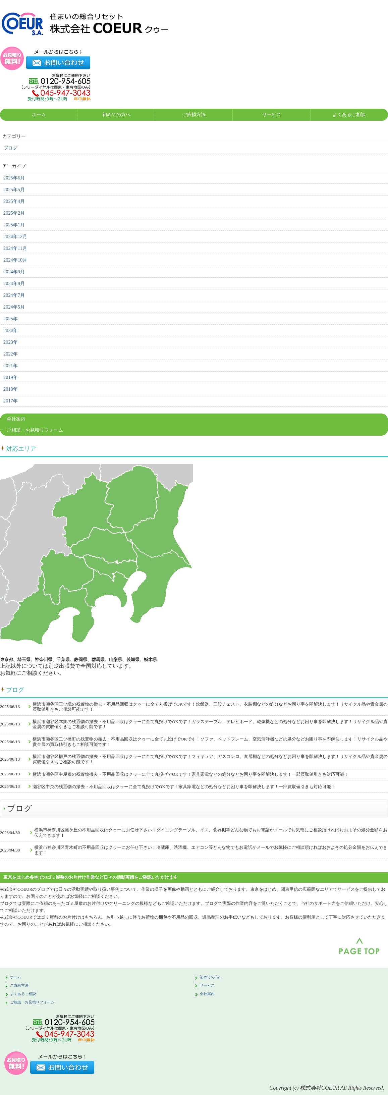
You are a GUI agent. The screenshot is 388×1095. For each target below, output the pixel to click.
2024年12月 (15, 236)
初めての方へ (116, 114)
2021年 (10, 365)
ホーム (39, 114)
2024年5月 (14, 307)
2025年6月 (14, 177)
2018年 (10, 389)
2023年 (10, 342)
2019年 (10, 377)
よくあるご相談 (349, 114)
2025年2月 (14, 213)
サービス (271, 114)
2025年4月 (14, 201)
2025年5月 (14, 189)
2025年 (10, 318)
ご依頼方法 (194, 114)
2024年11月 (15, 248)
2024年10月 (15, 260)
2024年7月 (14, 295)
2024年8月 (14, 283)
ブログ (10, 148)
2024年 (10, 330)
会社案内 (16, 419)
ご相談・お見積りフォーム (35, 430)
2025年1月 (14, 224)
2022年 (10, 354)
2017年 (10, 400)
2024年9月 (14, 271)
